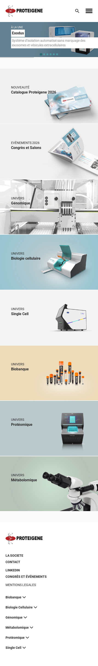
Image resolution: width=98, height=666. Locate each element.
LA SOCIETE (14, 555)
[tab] (41, 54)
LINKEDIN (13, 570)
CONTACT (13, 562)
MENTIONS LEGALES (21, 585)
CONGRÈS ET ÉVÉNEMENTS (26, 576)
